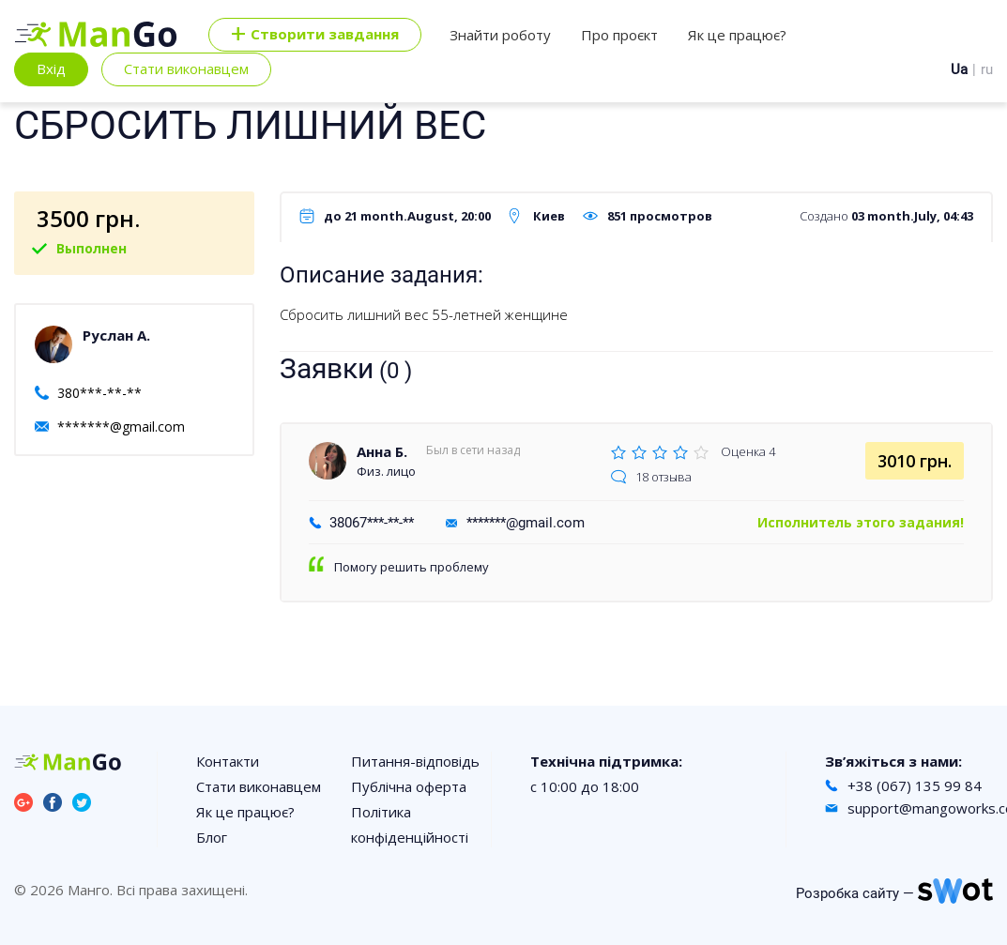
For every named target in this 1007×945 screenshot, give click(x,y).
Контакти (227, 761)
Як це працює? (737, 34)
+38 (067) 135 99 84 (914, 785)
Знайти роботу (500, 34)
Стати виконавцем (186, 68)
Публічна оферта (408, 786)
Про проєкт (619, 34)
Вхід (51, 68)
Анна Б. (382, 451)
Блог (211, 837)
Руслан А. (116, 335)
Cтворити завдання (315, 35)
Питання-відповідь (415, 761)
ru (987, 69)
